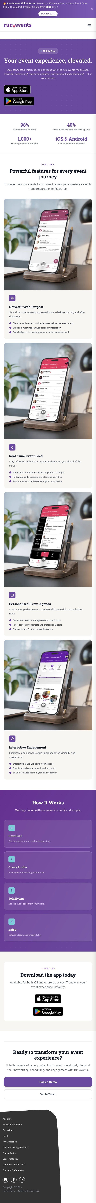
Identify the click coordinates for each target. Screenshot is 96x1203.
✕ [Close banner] (92, 8)
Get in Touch (48, 1094)
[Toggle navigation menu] (89, 26)
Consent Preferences (13, 1170)
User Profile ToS (10, 1158)
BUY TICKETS (48, 13)
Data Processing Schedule (15, 1147)
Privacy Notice (10, 1141)
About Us (7, 1118)
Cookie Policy (9, 1153)
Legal (5, 1136)
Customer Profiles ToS (14, 1164)
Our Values (8, 1130)
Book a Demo (48, 1082)
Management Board (12, 1124)
